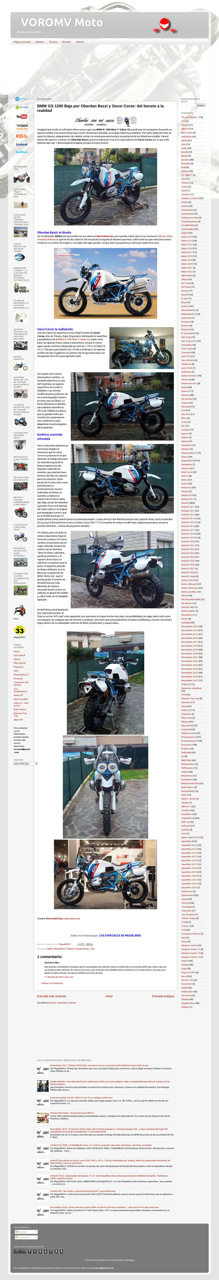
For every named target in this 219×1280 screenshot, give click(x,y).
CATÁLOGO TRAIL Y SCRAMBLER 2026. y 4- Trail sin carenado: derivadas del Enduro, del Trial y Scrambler (101, 1145)
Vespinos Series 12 (190, 949)
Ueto (16, 670)
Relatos (40, 41)
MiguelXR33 (59, 948)
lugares (185, 433)
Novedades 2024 (189, 668)
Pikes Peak (186, 717)
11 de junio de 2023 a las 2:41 (58, 977)
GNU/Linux (186, 364)
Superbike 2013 (189, 849)
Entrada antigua (163, 996)
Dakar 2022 (187, 271)
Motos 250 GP (188, 580)
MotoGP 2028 (188, 572)
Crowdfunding (188, 225)
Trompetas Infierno (190, 933)
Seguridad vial (188, 818)
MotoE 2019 (187, 495)
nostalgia (185, 622)
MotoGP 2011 (188, 507)
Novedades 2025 (189, 672)
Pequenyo (19, 667)
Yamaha (185, 999)
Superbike (186, 841)
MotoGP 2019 (188, 537)
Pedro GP (18, 695)
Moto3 (184, 483)
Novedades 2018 (189, 645)
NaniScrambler (188, 611)
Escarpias (18, 678)
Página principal (22, 41)
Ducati (184, 294)
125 (183, 121)
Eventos (185, 325)
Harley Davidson (189, 375)
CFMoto (185, 182)
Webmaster (187, 991)
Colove (184, 202)
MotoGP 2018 (188, 533)
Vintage (185, 964)
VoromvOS (186, 984)
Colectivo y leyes (189, 198)
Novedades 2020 (189, 653)
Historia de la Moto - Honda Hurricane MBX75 (72, 1113)
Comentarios (22, 1237)
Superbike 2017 (189, 864)
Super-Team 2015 (190, 837)
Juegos (185, 402)
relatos (184, 771)
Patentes (185, 702)
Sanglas (185, 802)
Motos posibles (188, 591)
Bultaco (185, 171)
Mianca (17, 659)
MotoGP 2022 (188, 549)
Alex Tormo (187, 132)
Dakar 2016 (187, 248)
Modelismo (186, 464)
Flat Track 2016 (188, 341)
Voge (183, 968)
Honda (184, 387)
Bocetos (66, 41)
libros (184, 418)
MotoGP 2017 (188, 530)
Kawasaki (185, 406)
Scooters (185, 810)
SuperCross (187, 891)
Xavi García (186, 995)
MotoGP (185, 503)
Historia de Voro (189, 383)
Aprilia (184, 140)
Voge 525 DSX (188, 972)
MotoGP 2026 (188, 564)
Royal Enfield (187, 791)
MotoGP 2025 (188, 561)
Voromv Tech (187, 980)
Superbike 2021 (189, 879)
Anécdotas (186, 136)
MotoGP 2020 (188, 541)
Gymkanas (186, 371)
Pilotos (184, 721)
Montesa (185, 468)
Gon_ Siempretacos (20, 690)
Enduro (184, 306)
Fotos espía (187, 348)
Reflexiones (187, 768)
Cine (183, 190)
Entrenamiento (188, 310)
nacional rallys (188, 607)
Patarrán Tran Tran (190, 698)
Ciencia (184, 186)
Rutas (184, 794)
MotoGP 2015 (188, 522)
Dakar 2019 (187, 260)
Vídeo (184, 960)
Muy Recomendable (190, 599)
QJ (182, 756)
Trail (92, 948)
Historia (185, 379)
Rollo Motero (20, 709)
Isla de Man (186, 399)
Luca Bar (185, 429)
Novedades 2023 (189, 665)
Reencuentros (188, 764)
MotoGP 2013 (188, 514)
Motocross (186, 487)
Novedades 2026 (189, 676)
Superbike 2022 (189, 883)
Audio (184, 148)
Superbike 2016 (189, 860)
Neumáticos (187, 614)
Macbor (185, 437)
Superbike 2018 (189, 868)
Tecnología (186, 906)
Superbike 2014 (189, 853)
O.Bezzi (70, 948)
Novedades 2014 (189, 630)
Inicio (109, 996)
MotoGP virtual (188, 576)
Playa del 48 (19, 663)
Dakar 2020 (187, 264)
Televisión (186, 910)
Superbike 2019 (189, 872)
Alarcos (185, 125)
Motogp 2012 (188, 510)
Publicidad (186, 752)
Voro (183, 976)
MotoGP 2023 (188, 553)
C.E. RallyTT (187, 175)
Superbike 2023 (189, 887)
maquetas (186, 445)
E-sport (185, 298)
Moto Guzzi (186, 472)
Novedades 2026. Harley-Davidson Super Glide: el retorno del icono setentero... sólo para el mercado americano (104, 1207)
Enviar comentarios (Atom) (63, 1002)
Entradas (20, 1232)
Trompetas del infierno (21, 683)
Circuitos (185, 194)
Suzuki (184, 899)
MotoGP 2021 (188, 545)
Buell (183, 167)
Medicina (185, 449)
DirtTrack (185, 287)
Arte (183, 144)
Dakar (184, 233)
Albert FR (18, 719)
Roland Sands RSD (190, 783)
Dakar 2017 (187, 252)
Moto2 (184, 479)
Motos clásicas (188, 584)
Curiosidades (187, 229)
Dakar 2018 (187, 256)
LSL (183, 425)
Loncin (184, 422)
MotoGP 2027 (188, 568)
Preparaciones (82, 948)
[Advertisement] (107, 71)
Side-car (185, 822)
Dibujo (184, 279)
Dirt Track (186, 283)
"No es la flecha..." (190, 117)
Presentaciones (188, 741)
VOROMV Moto (59, 22)
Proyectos (186, 744)
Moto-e (185, 476)
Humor (184, 391)
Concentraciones (189, 221)
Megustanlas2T (21, 674)
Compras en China (190, 217)
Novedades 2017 (189, 642)
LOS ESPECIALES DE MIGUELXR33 (120, 935)
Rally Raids (186, 760)
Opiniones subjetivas (191, 688)
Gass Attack (19, 655)
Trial (183, 930)
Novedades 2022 (189, 661)
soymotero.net (72, 918)
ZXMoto (185, 1007)
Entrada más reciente (51, 996)
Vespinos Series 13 (190, 953)
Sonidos (185, 829)
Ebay (183, 302)
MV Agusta (186, 603)
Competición (187, 213)
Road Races (187, 779)
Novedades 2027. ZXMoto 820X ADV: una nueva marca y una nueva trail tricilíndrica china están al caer (99, 1065)
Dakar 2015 (187, 244)
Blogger (130, 1260)
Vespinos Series (189, 945)
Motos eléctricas (189, 588)
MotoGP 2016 (188, 526)
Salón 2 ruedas (188, 798)
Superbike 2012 (189, 845)
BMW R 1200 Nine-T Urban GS (74, 339)
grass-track (186, 368)
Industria (185, 395)
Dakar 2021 (187, 267)
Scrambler (186, 814)
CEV (183, 179)
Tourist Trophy (188, 918)
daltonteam (186, 275)
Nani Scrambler (21, 699)
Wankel (185, 987)
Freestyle (186, 352)
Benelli (184, 152)
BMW (50, 948)
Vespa (184, 941)
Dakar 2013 (187, 236)
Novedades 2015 (189, 634)
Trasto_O (186, 926)
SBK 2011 (186, 806)
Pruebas (185, 748)
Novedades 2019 (189, 649)
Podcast (185, 729)
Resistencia (186, 775)
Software (185, 825)
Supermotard (187, 895)
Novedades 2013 (189, 626)
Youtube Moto (188, 1003)
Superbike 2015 (189, 856)
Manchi (184, 441)
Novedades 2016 (189, 638)
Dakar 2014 (187, 240)
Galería (80, 41)
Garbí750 (185, 356)
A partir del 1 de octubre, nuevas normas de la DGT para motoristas (83, 1191)
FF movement (188, 333)
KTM (183, 410)
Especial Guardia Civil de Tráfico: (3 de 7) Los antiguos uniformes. (81, 1097)
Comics (184, 206)
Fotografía (186, 345)
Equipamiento (188, 314)
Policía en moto (188, 733)
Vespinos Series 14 (190, 957)
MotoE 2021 (187, 499)
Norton (184, 618)
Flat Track (186, 337)
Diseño (184, 290)
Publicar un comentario (52, 983)
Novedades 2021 (189, 657)
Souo (183, 833)
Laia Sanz (185, 414)
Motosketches (105, 236)
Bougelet (185, 163)
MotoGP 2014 (188, 518)
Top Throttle (187, 914)
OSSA (184, 694)
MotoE (184, 491)
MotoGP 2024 (188, 557)
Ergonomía (186, 317)
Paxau (16, 651)
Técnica (53, 41)
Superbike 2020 (189, 876)
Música (184, 595)
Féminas (185, 329)
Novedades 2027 (189, 680)
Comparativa (187, 210)
